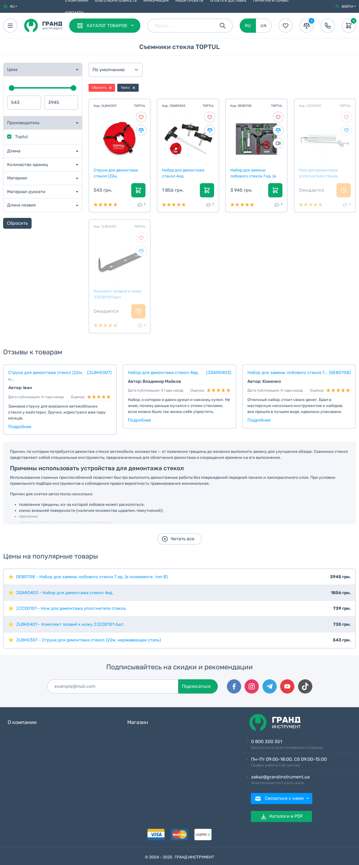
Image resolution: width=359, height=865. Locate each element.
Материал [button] (17, 178)
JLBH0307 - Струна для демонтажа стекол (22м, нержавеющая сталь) (88, 640)
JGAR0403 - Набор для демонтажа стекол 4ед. (64, 592)
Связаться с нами (280, 798)
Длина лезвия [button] (21, 205)
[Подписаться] (113, 686)
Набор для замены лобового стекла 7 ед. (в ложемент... (253, 173)
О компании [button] (22, 722)
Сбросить (17, 223)
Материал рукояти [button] (26, 191)
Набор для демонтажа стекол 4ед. (183, 173)
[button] (10, 6)
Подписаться (196, 686)
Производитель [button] (23, 122)
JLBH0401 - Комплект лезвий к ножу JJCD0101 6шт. (70, 624)
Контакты (74, 13)
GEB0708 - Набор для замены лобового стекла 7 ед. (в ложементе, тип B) (92, 576)
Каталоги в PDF (281, 816)
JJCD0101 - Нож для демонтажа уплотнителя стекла (71, 608)
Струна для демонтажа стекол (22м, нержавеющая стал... (116, 173)
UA (263, 25)
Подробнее (19, 426)
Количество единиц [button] (27, 164)
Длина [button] (13, 151)
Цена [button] (12, 69)
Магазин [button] (137, 722)
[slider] (12, 88)
